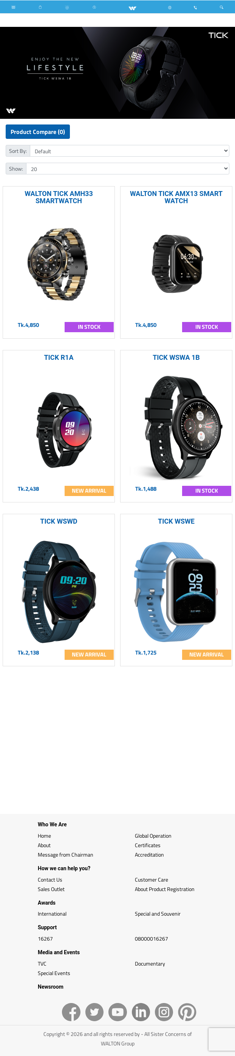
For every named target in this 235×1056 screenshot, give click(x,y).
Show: (16, 169)
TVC (42, 963)
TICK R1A (58, 357)
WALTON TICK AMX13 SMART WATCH (176, 197)
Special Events (54, 973)
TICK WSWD (58, 521)
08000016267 (151, 938)
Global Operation (153, 836)
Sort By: (18, 151)
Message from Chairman (65, 854)
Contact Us (50, 879)
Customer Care (151, 879)
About (44, 845)
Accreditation (149, 854)
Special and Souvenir (158, 914)
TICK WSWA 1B (176, 357)
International (52, 914)
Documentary (150, 963)
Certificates (148, 845)
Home (44, 836)
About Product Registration (165, 889)
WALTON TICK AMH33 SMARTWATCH (59, 197)
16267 (45, 938)
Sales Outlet (51, 889)
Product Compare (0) (38, 131)
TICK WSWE (176, 521)
